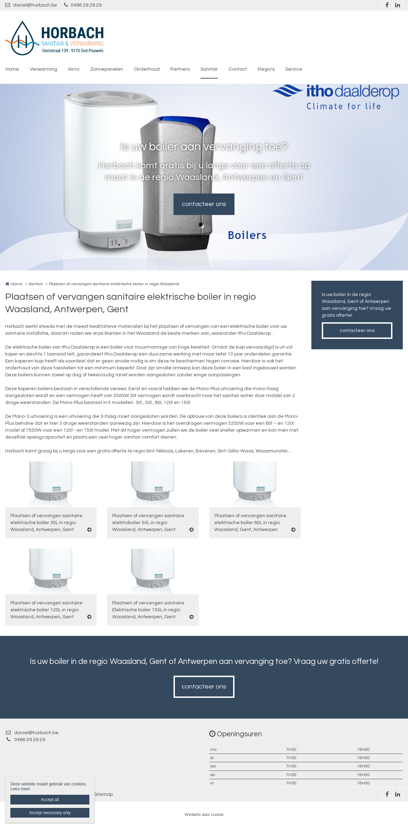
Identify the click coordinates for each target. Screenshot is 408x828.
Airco (73, 69)
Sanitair (209, 69)
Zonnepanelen (106, 69)
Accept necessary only (50, 812)
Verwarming (43, 69)
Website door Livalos (204, 814)
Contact (238, 69)
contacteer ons (204, 204)
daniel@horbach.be (31, 5)
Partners (180, 69)
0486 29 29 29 (82, 5)
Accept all (50, 799)
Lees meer (20, 788)
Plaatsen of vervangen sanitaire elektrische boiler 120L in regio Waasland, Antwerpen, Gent (46, 610)
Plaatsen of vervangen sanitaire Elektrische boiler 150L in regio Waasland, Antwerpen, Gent (148, 610)
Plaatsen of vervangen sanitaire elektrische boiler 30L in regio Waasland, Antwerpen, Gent (46, 522)
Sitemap (103, 794)
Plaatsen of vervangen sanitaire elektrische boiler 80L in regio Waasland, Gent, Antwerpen (250, 522)
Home (12, 69)
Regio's (266, 69)
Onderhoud (147, 69)
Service (293, 69)
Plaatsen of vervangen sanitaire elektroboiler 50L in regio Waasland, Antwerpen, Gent (148, 522)
